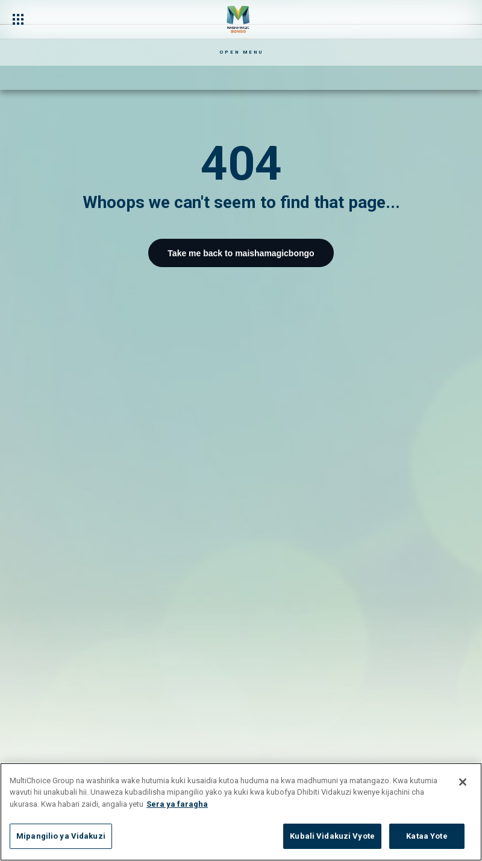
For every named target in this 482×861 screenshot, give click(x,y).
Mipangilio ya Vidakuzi (60, 835)
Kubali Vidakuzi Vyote (332, 835)
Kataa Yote (426, 835)
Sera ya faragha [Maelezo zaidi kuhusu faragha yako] (177, 804)
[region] (241, 812)
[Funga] (462, 782)
